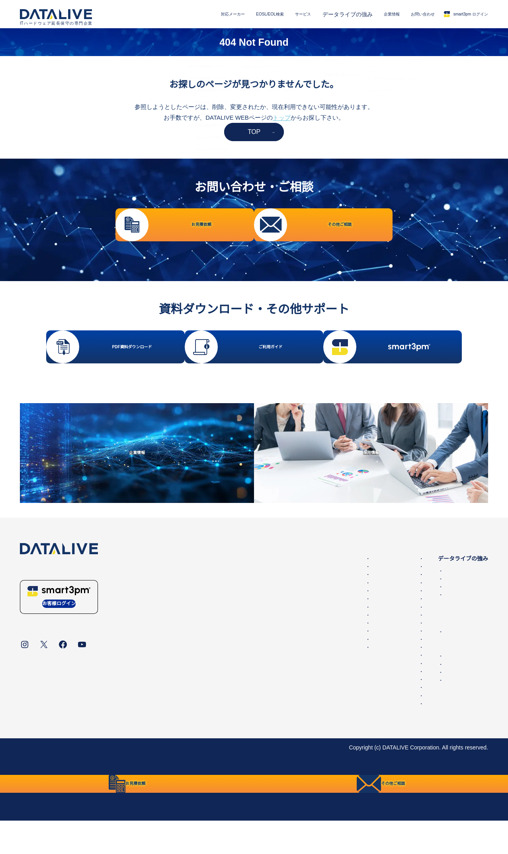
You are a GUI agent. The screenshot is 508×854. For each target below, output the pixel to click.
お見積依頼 (396, 681)
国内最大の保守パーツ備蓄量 (418, 604)
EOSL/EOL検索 (224, 14)
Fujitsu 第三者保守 (188, 656)
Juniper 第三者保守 (189, 640)
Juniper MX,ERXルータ (306, 680)
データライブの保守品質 (413, 596)
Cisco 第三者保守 (187, 616)
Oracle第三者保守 (187, 608)
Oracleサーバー (296, 624)
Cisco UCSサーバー (302, 665)
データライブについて (48, 773)
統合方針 (148, 773)
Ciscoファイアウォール (306, 656)
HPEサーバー (294, 616)
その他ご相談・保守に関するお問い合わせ (435, 690)
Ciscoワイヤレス (298, 648)
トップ (282, 117)
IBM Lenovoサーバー (303, 713)
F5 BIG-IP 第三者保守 (192, 624)
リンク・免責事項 (190, 773)
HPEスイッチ (294, 608)
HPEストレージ (297, 600)
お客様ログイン (59, 631)
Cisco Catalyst (295, 640)
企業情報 (361, 14)
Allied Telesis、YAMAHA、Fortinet (320, 697)
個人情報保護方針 (106, 773)
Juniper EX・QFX (299, 673)
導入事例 (393, 612)
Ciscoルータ (292, 632)
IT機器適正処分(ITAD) (409, 620)
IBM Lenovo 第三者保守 (195, 673)
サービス (266, 14)
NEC (283, 721)
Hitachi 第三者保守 (188, 665)
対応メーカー (177, 14)
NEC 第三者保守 (185, 648)
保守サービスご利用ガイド (410, 718)
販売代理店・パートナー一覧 (418, 706)
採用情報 (393, 698)
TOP (254, 131)
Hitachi (286, 729)
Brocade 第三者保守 (190, 632)
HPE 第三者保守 (185, 592)
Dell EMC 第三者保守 (191, 584)
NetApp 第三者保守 (189, 600)
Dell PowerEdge (297, 592)
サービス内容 (393, 572)
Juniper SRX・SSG (301, 689)
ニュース (393, 657)
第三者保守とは (396, 632)
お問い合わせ (400, 14)
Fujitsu (285, 705)
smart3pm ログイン (457, 14)
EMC (283, 584)
